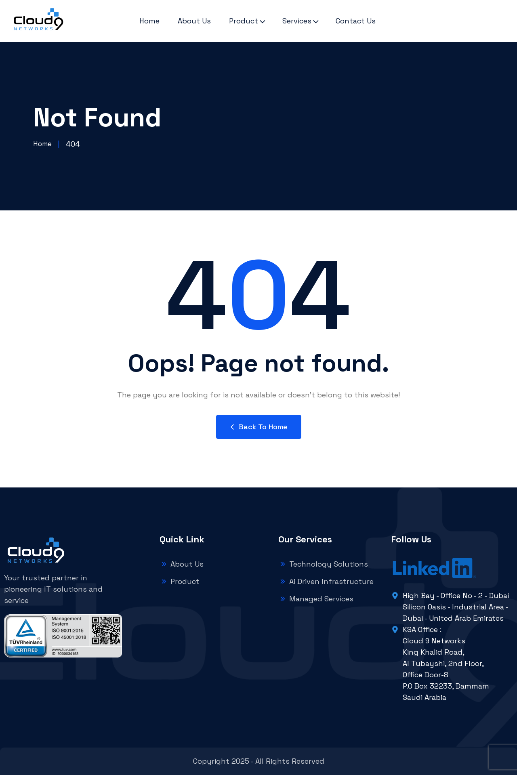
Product (243, 20)
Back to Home (258, 426)
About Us (194, 20)
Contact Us (356, 20)
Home (149, 20)
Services (296, 20)
